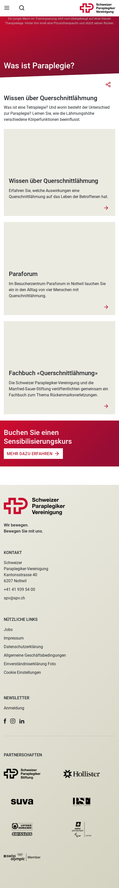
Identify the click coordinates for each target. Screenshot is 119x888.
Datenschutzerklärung (23, 646)
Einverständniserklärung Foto (30, 663)
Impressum (14, 638)
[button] (5, 721)
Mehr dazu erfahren (29, 453)
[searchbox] (22, 7)
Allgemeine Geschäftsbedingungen (35, 655)
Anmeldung (14, 708)
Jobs (8, 629)
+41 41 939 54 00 (19, 589)
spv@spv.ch (14, 598)
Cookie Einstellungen (22, 672)
